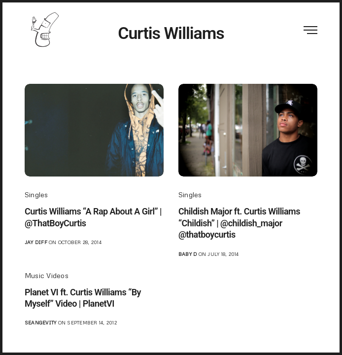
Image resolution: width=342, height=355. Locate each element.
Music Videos (46, 275)
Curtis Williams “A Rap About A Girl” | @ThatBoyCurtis (93, 217)
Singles (36, 194)
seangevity (40, 322)
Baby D (187, 254)
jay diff (36, 242)
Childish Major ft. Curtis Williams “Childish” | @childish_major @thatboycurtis (239, 223)
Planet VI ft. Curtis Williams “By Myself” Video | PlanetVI (83, 298)
